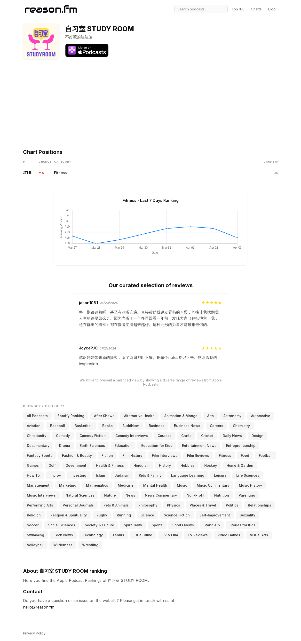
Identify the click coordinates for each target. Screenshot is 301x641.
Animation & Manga (181, 416)
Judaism (122, 475)
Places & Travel (203, 505)
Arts (210, 416)
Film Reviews (198, 455)
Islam (100, 475)
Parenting (247, 495)
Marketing (67, 485)
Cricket (207, 436)
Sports (157, 525)
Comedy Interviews (131, 436)
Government (75, 465)
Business (156, 426)
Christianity (36, 436)
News (130, 495)
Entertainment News (199, 445)
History (165, 465)
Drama (64, 445)
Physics (173, 505)
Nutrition (221, 495)
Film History (132, 455)
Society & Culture (99, 525)
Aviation (33, 426)
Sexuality (247, 515)
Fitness (60, 172)
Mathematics (97, 485)
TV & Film (170, 535)
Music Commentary (213, 485)
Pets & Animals (116, 505)
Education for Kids (156, 445)
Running (124, 515)
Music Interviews (41, 495)
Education (123, 445)
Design (257, 436)
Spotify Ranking (70, 416)
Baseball (57, 426)
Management (38, 485)
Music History (250, 485)
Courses (165, 436)
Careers (216, 426)
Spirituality (133, 525)
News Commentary (161, 495)
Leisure (220, 475)
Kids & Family (150, 475)
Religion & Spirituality (68, 515)
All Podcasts (37, 416)
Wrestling (90, 545)
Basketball (84, 426)
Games (33, 465)
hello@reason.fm (38, 607)
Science (147, 515)
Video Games (228, 535)
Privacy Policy (34, 633)
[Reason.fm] (51, 9)
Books (107, 426)
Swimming (35, 535)
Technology (93, 535)
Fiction (107, 455)
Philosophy (147, 505)
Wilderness (62, 545)
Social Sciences (61, 525)
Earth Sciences (92, 445)
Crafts (186, 436)
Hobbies (188, 465)
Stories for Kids (242, 525)
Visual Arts (259, 535)
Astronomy (232, 416)
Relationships (259, 505)
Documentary (38, 445)
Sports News (183, 525)
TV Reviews (198, 535)
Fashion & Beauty (77, 455)
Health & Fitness (110, 465)
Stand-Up (212, 525)
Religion (34, 515)
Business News (187, 426)
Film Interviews (164, 455)
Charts (256, 9)
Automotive (260, 416)
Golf (52, 465)
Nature (110, 495)
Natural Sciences (80, 495)
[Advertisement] (150, 101)
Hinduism (141, 465)
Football (265, 455)
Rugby (101, 515)
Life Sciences (247, 475)
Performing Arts (40, 505)
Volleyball (35, 545)
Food (245, 455)
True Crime (143, 535)
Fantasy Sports (39, 455)
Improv (55, 475)
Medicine (126, 485)
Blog (272, 9)
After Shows (104, 416)
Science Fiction (177, 515)
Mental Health (155, 485)
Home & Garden (240, 465)
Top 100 (238, 9)
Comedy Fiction (92, 436)
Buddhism (130, 426)
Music (182, 485)
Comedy (63, 436)
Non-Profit (196, 495)
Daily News (232, 436)
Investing (78, 475)
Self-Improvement (214, 515)
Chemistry (241, 426)
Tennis (118, 535)
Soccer (33, 525)
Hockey (210, 465)
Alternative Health (139, 416)
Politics (232, 505)
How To (33, 475)
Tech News (63, 535)
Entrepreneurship (240, 445)
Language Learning (187, 475)
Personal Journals (78, 505)
